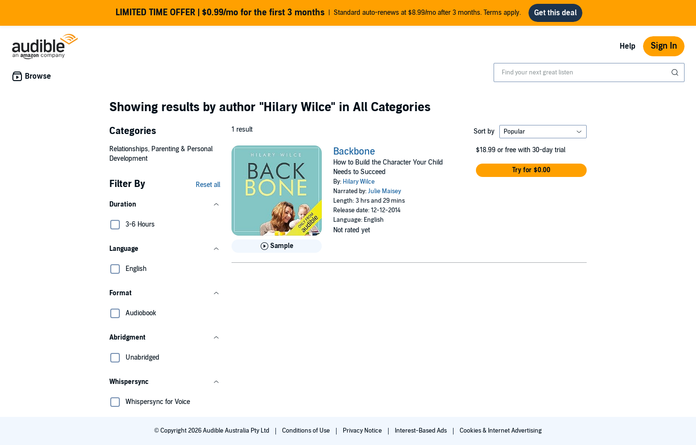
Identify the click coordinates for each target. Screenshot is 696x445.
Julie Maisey (384, 191)
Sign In (664, 46)
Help (627, 46)
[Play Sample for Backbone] (277, 246)
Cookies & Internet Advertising (501, 431)
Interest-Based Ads (421, 431)
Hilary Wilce (359, 182)
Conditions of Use (306, 431)
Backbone (354, 151)
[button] (164, 204)
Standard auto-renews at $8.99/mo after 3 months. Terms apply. (318, 13)
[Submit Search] (676, 72)
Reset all (208, 185)
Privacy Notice (363, 431)
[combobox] (589, 72)
